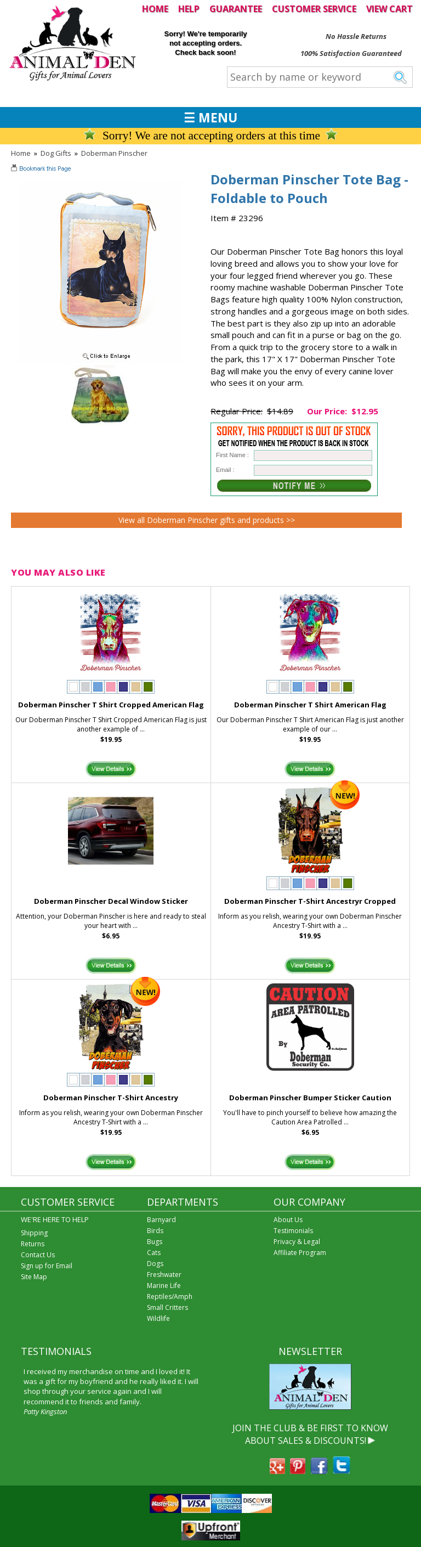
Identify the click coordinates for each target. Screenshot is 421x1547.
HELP (189, 9)
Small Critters (167, 1307)
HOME (155, 9)
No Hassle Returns (356, 36)
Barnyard (161, 1219)
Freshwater (164, 1274)
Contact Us (38, 1254)
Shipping (34, 1232)
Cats (154, 1252)
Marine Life (164, 1285)
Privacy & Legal (297, 1241)
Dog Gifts (56, 153)
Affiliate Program (300, 1252)
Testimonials (293, 1230)
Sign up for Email (46, 1265)
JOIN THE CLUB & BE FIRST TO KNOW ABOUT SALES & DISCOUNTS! (310, 1434)
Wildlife (158, 1318)
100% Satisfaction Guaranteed (351, 53)
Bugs (154, 1241)
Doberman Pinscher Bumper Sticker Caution (310, 1097)
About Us (288, 1219)
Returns (32, 1243)
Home (21, 153)
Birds (155, 1230)
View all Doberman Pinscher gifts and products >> (206, 520)
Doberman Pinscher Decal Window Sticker (111, 901)
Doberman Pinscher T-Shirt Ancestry (110, 1097)
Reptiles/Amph (169, 1296)
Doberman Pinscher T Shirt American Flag (310, 705)
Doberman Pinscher (114, 153)
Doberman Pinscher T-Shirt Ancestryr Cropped (310, 901)
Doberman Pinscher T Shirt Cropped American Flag (111, 705)
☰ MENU (210, 117)
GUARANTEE (235, 9)
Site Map (34, 1276)
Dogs (155, 1263)
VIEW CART (389, 9)
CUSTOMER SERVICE (314, 9)
